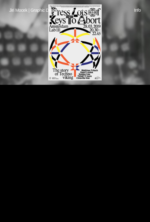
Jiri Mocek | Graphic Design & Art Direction (47, 10)
